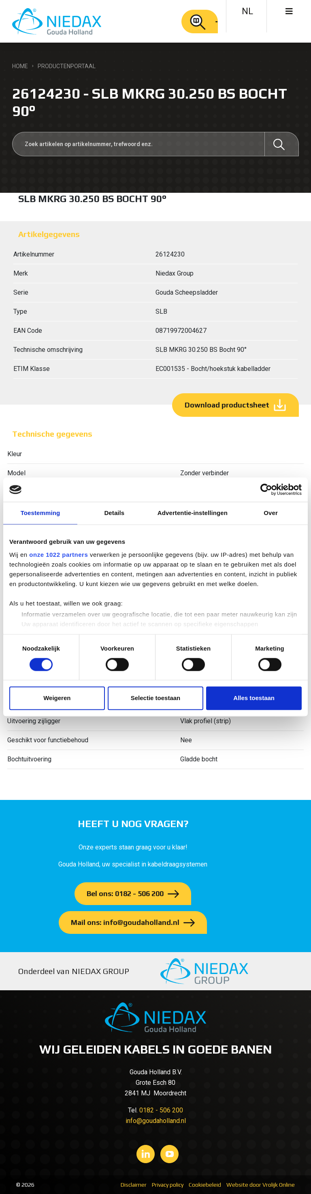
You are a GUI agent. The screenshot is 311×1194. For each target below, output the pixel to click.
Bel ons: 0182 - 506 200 (125, 893)
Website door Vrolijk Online (260, 1184)
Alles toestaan (254, 698)
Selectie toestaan (156, 698)
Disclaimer (134, 1184)
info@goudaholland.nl (156, 1121)
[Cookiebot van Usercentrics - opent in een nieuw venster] (266, 489)
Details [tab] (114, 512)
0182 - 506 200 (161, 1110)
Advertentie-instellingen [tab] (193, 512)
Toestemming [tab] (40, 512)
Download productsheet (227, 405)
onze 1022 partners (58, 554)
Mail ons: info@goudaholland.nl (125, 922)
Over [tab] (271, 512)
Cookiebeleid (205, 1184)
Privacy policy (167, 1184)
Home (20, 66)
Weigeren (56, 698)
